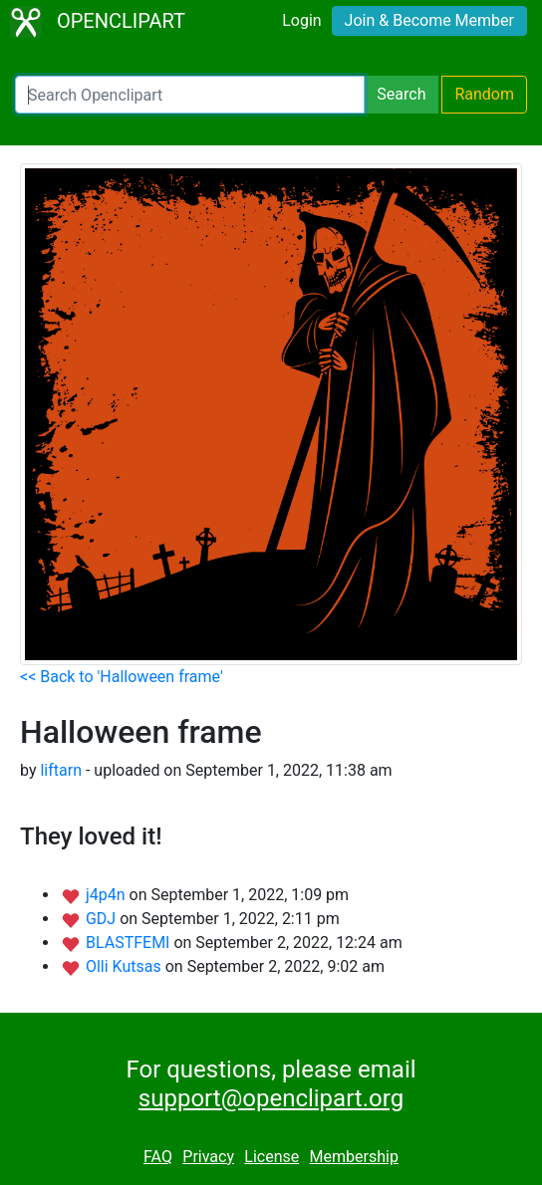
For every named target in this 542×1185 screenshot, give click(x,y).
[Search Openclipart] (190, 95)
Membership (354, 1156)
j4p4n (108, 894)
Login (301, 20)
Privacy (208, 1156)
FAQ (157, 1156)
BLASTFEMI (129, 942)
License (271, 1156)
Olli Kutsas (125, 966)
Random (484, 94)
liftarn (61, 770)
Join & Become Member (429, 20)
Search (401, 94)
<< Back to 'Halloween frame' (121, 676)
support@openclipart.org (271, 1098)
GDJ (103, 918)
